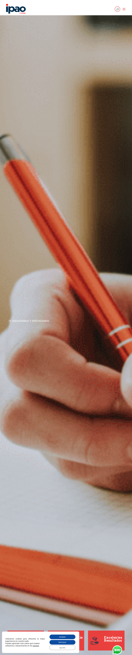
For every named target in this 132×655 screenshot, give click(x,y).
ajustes (36, 646)
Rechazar (62, 642)
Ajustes (62, 647)
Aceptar (62, 637)
